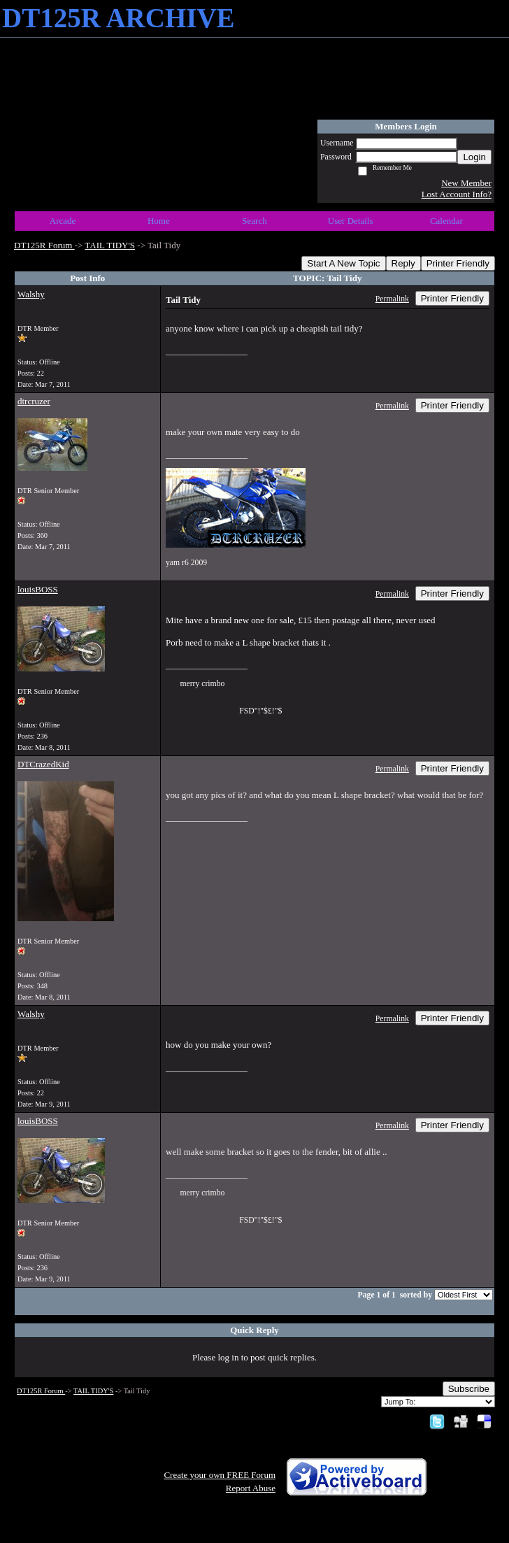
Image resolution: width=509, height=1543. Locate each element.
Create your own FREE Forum (219, 1475)
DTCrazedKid (43, 764)
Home (159, 220)
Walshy (31, 294)
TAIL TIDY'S (110, 245)
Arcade (63, 220)
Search (254, 220)
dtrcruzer (33, 401)
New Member (466, 183)
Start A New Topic (343, 263)
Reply (403, 263)
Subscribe (468, 1389)
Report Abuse (250, 1488)
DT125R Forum (44, 245)
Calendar (446, 220)
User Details (350, 220)
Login (474, 157)
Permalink (392, 299)
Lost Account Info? (457, 194)
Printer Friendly (457, 263)
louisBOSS (37, 589)
